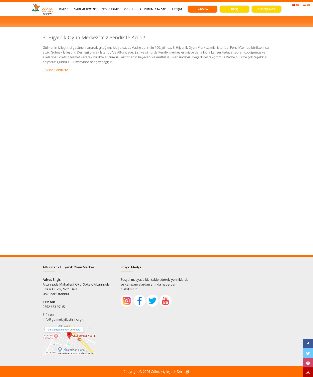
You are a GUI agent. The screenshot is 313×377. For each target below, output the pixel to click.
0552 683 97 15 (54, 307)
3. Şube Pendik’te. (56, 70)
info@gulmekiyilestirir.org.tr (64, 319)
